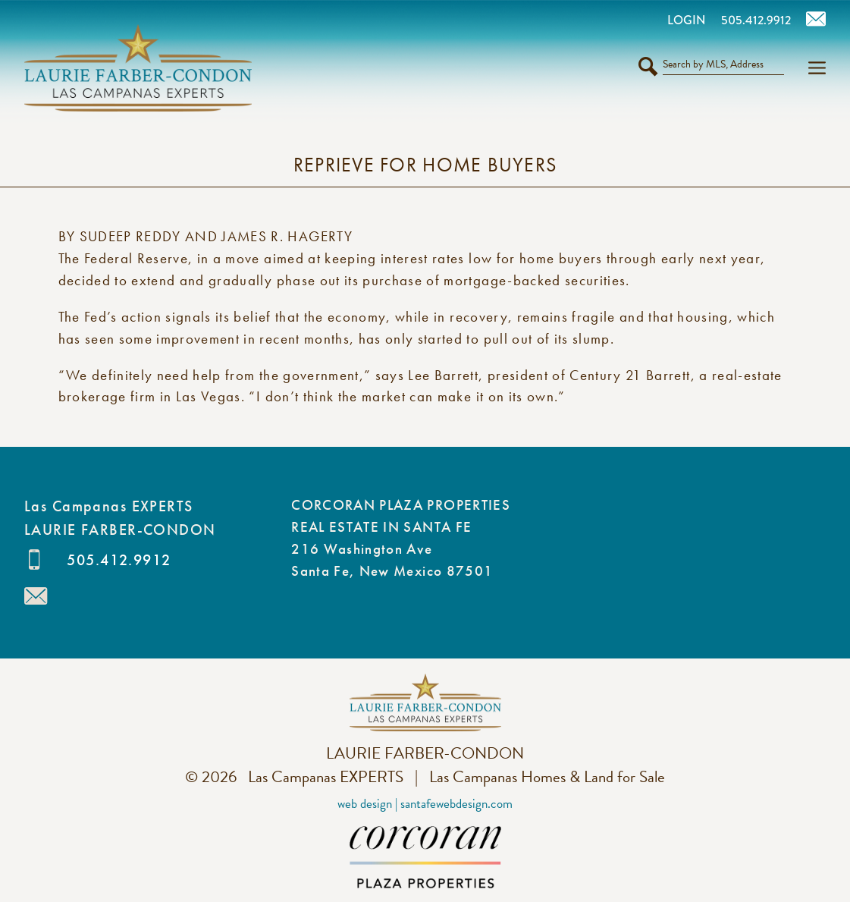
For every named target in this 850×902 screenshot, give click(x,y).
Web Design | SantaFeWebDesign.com (425, 803)
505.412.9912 (119, 560)
